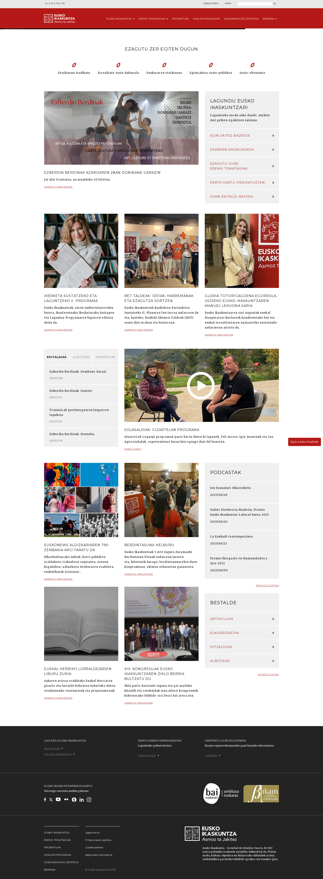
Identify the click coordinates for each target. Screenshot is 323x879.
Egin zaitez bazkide (242, 135)
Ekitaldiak (57, 357)
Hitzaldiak (242, 647)
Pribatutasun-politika (98, 839)
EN (63, 3)
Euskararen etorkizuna (164, 73)
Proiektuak (180, 18)
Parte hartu (132, 451)
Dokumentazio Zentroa (61, 862)
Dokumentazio (241, 18)
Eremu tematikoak (57, 839)
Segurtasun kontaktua (98, 854)
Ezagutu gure (242, 166)
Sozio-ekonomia (252, 73)
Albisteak (81, 357)
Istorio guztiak (268, 674)
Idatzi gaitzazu (148, 755)
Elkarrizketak (242, 633)
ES (52, 3)
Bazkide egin (53, 748)
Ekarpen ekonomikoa (242, 149)
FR (57, 3)
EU (46, 3)
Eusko (120, 18)
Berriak (270, 18)
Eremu (153, 18)
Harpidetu (212, 755)
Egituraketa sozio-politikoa (211, 73)
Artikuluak (242, 619)
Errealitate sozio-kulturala (118, 73)
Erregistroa (211, 3)
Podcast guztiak (267, 585)
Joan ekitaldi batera (242, 196)
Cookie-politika (94, 847)
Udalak (206, 18)
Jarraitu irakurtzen (58, 188)
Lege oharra (92, 832)
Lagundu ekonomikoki (59, 754)
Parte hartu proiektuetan (242, 182)
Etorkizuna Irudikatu (74, 73)
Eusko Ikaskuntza (56, 832)
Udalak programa (57, 854)
